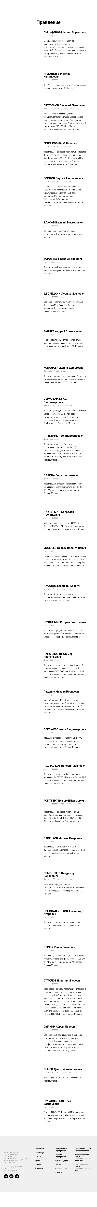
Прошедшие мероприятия (60, 1156)
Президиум (39, 1153)
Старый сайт (40, 1164)
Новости (58, 1172)
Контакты (39, 1168)
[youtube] (11, 1178)
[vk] (6, 1178)
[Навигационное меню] (92, 4)
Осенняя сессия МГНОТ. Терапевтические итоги (82, 1168)
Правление (39, 1149)
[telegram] (17, 1178)
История (38, 1157)
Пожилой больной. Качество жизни (83, 1150)
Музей (37, 1160)
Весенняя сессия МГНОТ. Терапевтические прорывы (82, 1158)
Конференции (61, 1168)
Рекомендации (61, 1161)
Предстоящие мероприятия (61, 1150)
